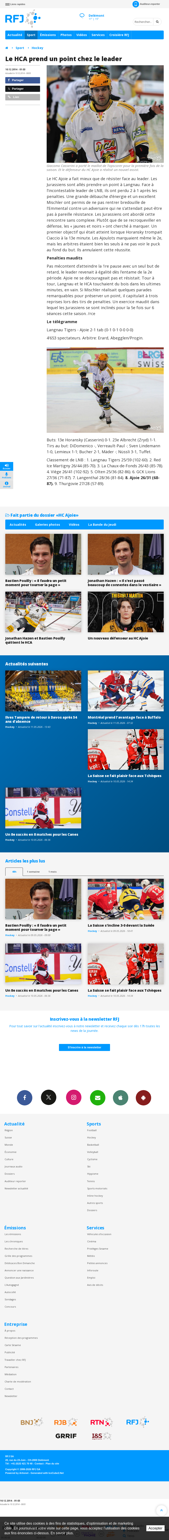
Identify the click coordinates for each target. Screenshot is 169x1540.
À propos (10, 1330)
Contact (9, 1388)
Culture (9, 1159)
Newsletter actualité (16, 1188)
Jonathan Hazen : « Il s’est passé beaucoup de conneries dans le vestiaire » (124, 582)
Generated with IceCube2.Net (47, 1473)
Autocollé (10, 1292)
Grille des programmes (18, 1255)
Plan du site (52, 1463)
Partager (16, 80)
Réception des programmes (21, 1337)
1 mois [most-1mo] (52, 871)
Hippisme (92, 1173)
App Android (143, 1097)
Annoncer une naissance (19, 1270)
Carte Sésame (13, 1345)
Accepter (155, 1528)
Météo (91, 1255)
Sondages (10, 1299)
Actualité (14, 35)
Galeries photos (47, 524)
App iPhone (120, 1097)
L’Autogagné (12, 1284)
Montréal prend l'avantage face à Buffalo (124, 717)
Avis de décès (95, 1284)
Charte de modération (18, 1381)
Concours (10, 1306)
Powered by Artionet (16, 1473)
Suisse (8, 1137)
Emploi (91, 1277)
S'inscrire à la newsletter (84, 1047)
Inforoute (92, 1270)
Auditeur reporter (15, 1181)
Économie (11, 1151)
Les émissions (13, 1234)
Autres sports (95, 1202)
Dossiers (10, 1173)
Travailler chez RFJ (15, 1359)
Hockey (37, 48)
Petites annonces (97, 1263)
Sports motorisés (97, 1188)
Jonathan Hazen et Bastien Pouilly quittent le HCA (35, 640)
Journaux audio (13, 1166)
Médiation (11, 1374)
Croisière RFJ (119, 35)
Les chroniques (14, 1241)
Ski (88, 1166)
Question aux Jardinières (19, 1277)
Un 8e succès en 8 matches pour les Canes (41, 834)
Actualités (18, 524)
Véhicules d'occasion (99, 1234)
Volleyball (92, 1151)
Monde (9, 1144)
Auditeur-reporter (146, 4)
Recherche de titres (16, 1248)
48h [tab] (14, 871)
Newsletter (11, 1396)
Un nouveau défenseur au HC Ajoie (118, 638)
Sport (31, 35)
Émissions (48, 35)
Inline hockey (95, 1195)
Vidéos (81, 35)
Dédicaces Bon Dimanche (20, 1263)
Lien (13, 97)
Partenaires (11, 1367)
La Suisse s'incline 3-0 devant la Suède (121, 925)
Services (98, 35)
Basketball (93, 1144)
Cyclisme (92, 1159)
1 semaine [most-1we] (33, 871)
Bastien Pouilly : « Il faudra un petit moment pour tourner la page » (35, 582)
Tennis (91, 1181)
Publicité (10, 1352)
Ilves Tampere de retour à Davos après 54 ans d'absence (41, 719)
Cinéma (91, 1241)
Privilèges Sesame (97, 1248)
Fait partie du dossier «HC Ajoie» (42, 515)
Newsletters (97, 1097)
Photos (66, 35)
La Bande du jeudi (102, 524)
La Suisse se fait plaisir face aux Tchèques (124, 775)
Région (9, 1130)
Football (92, 1130)
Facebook (24, 1097)
